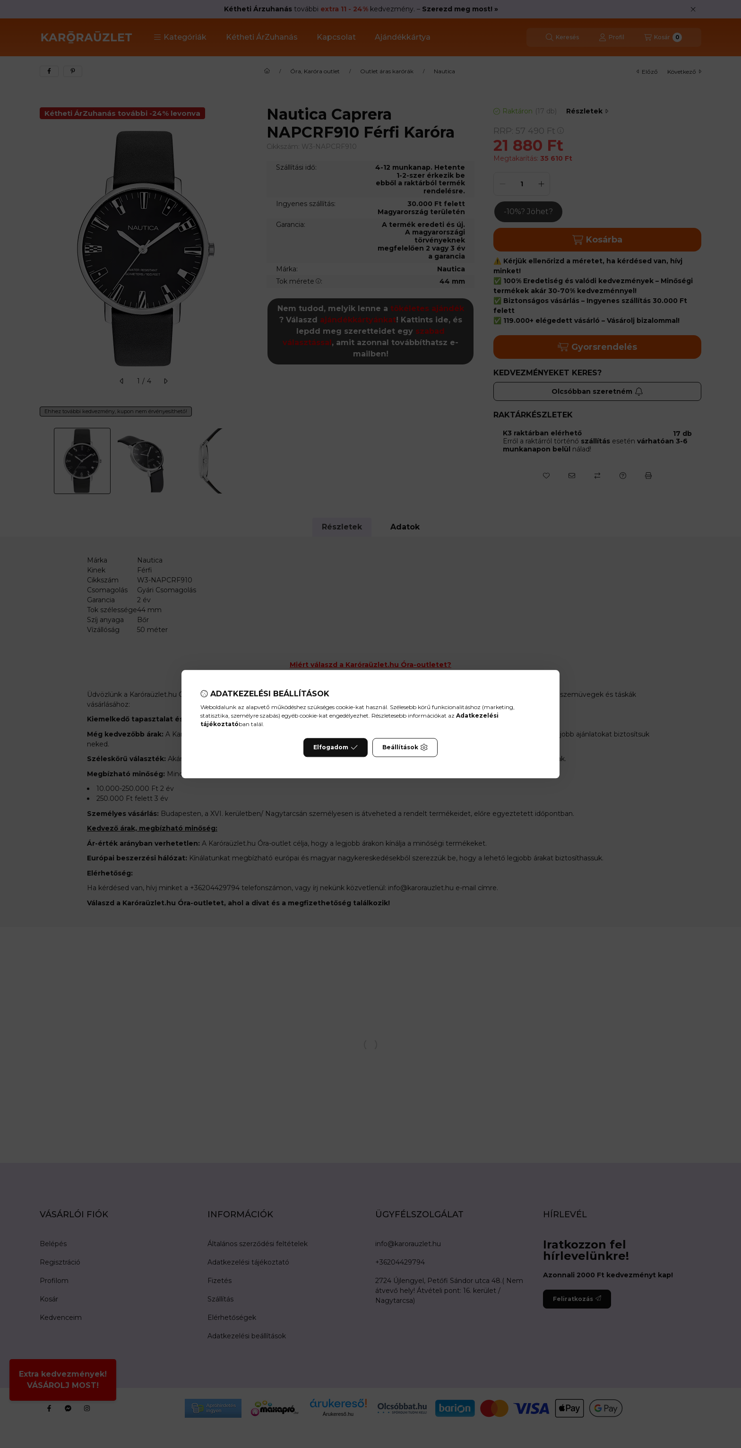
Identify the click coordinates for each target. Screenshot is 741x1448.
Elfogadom (335, 747)
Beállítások (405, 747)
